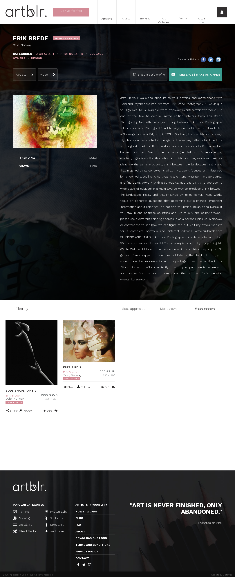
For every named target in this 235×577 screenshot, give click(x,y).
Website (20, 74)
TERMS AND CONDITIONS (92, 545)
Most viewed (170, 309)
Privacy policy (86, 551)
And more (54, 531)
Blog (79, 518)
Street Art (54, 525)
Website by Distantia (221, 575)
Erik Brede (13, 395)
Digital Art (22, 524)
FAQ (78, 525)
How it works (86, 511)
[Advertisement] (117, 443)
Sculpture (54, 518)
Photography (56, 511)
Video (44, 74)
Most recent (204, 309)
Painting (21, 511)
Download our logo (91, 538)
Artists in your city (91, 504)
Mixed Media (24, 531)
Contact (82, 558)
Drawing (21, 518)
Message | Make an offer (195, 74)
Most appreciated (135, 309)
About (80, 531)
